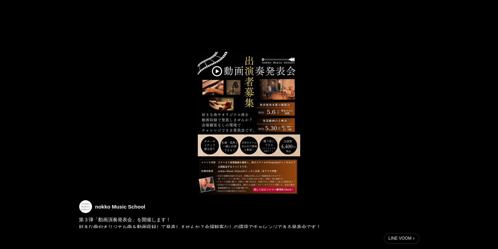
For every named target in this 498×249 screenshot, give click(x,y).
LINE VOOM (400, 238)
